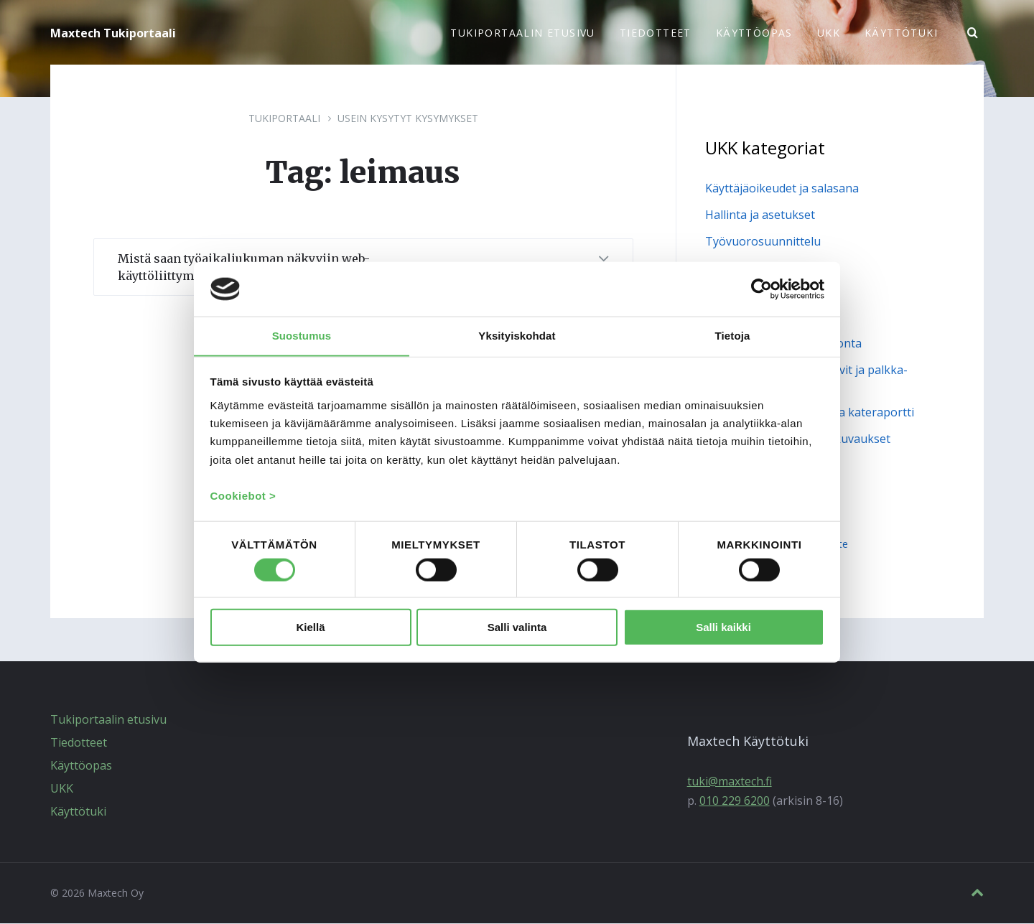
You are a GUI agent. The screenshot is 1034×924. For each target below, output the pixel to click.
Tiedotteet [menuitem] (655, 32)
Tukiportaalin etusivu (108, 720)
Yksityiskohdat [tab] (516, 335)
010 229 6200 (734, 801)
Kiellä (310, 628)
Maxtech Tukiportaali (113, 33)
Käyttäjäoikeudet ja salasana (782, 189)
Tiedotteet (78, 743)
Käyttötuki (78, 812)
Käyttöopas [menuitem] (754, 32)
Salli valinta (517, 628)
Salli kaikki (723, 628)
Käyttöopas (81, 766)
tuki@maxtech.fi (729, 782)
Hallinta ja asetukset (760, 215)
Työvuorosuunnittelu (763, 242)
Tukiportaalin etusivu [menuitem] (522, 32)
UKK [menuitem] (828, 32)
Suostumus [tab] (302, 335)
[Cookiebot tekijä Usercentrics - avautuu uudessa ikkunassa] (761, 288)
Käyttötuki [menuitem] (901, 32)
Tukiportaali (284, 119)
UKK (61, 789)
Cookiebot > (243, 496)
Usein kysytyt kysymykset (407, 119)
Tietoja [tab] (732, 335)
